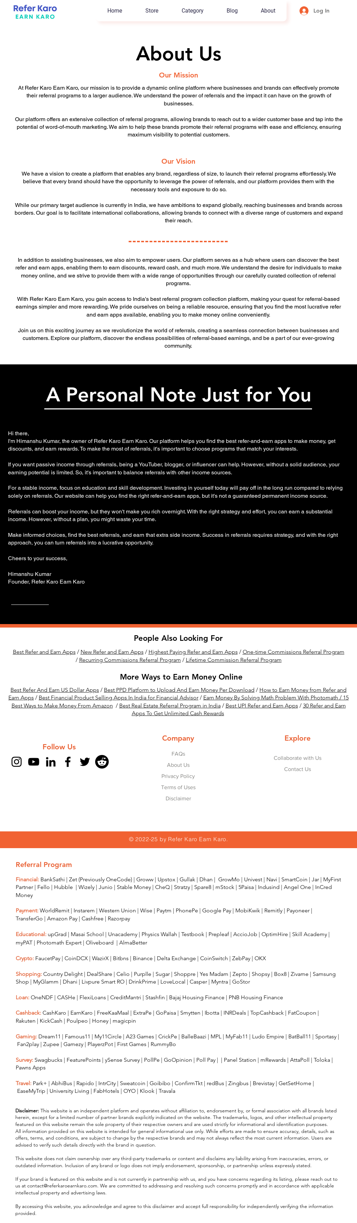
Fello (43, 887)
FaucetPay (47, 958)
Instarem (84, 910)
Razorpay (119, 918)
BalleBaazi (193, 1036)
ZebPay (241, 958)
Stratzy (182, 887)
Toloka (322, 1060)
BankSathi (52, 879)
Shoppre (185, 974)
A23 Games (140, 1036)
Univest (253, 879)
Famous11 (77, 1036)
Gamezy (73, 1044)
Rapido (85, 1083)
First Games (131, 1044)
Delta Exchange (176, 958)
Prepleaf (218, 934)
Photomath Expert (59, 942)
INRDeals (234, 1012)
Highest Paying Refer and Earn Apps (193, 651)
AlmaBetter (133, 942)
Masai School (87, 934)
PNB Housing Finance (256, 997)
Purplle (142, 974)
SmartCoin (294, 879)
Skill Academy (309, 934)
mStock (224, 887)
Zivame (300, 974)
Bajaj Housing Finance (197, 997)
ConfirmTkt (189, 1083)
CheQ (162, 887)
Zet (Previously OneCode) (100, 879)
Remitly (273, 910)
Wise (146, 910)
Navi (271, 879)
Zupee (51, 1044)
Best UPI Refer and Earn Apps (262, 705)
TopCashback (267, 1012)
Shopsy (261, 974)
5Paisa (246, 887)
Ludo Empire (268, 1036)
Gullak (187, 879)
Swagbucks (48, 1060)
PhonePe (187, 910)
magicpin (124, 1020)
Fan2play (28, 1044)
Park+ (40, 1083)
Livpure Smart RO (103, 981)
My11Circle (108, 1036)
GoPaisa (166, 1012)
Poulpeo (77, 1020)
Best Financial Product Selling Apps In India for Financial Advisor (118, 697)
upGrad (57, 934)
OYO (129, 1091)
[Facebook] (68, 762)
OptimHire (274, 934)
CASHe (66, 997)
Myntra (219, 981)
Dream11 (49, 1036)
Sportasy (325, 1036)
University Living (69, 1091)
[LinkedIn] (51, 762)
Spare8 (202, 887)
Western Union (117, 910)
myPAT (24, 942)
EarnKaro (81, 1012)
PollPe (152, 1060)
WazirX (100, 958)
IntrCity (107, 1083)
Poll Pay (205, 1060)
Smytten (190, 1012)
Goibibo (160, 1083)
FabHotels (106, 1091)
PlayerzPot (100, 1044)
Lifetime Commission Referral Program (234, 660)
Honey (100, 1020)
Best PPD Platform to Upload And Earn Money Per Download (179, 690)
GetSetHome (295, 1083)
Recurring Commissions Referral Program (130, 660)
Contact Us (297, 769)
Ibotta (212, 1012)
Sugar (162, 974)
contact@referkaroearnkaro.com (62, 1186)
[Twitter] (85, 762)
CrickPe (167, 1036)
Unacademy (122, 934)
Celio (123, 974)
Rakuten (26, 1020)
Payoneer (298, 910)
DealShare (99, 974)
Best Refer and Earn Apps (44, 651)
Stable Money (134, 887)
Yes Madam (214, 974)
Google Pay (216, 910)
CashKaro (54, 1012)
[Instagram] (16, 762)
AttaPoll (300, 1060)
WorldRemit (54, 910)
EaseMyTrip (31, 1091)
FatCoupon (302, 1012)
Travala (167, 1091)
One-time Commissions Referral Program (293, 651)
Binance (143, 958)
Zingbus (238, 1083)
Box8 (280, 974)
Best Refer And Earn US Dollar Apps (54, 690)
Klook (147, 1091)
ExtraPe (142, 1012)
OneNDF (42, 997)
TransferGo (29, 918)
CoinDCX (76, 958)
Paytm (164, 910)
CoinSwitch (214, 958)
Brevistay (263, 1083)
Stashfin (155, 997)
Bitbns (121, 958)
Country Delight (63, 974)
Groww (144, 879)
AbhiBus (61, 1083)
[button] (192, 10)
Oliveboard (100, 942)
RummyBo (163, 1044)
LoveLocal (172, 981)
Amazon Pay (62, 918)
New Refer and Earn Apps (112, 651)
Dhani (70, 981)
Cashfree (93, 918)
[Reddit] (102, 762)
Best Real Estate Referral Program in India (170, 705)
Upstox (166, 879)
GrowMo (229, 879)
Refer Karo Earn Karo (197, 839)
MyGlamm (46, 981)
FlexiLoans (92, 997)
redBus (215, 1083)
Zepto (240, 974)
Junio (106, 887)
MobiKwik (247, 910)
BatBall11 (299, 1036)
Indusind (269, 887)
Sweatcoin (132, 1083)
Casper (198, 981)
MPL (217, 1036)
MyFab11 (237, 1036)
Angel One (297, 887)
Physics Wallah (159, 934)
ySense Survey (122, 1060)
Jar (315, 879)
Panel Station (240, 1060)
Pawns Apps (31, 1067)
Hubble (64, 887)
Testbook (193, 934)
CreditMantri (125, 997)
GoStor (241, 981)
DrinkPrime (142, 981)
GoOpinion (178, 1060)
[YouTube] (33, 762)
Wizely (86, 887)
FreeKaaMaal (113, 1012)
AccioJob (245, 934)
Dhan (206, 879)
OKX (260, 958)
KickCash (52, 1020)
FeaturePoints (84, 1060)
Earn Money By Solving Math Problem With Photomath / (273, 697)
